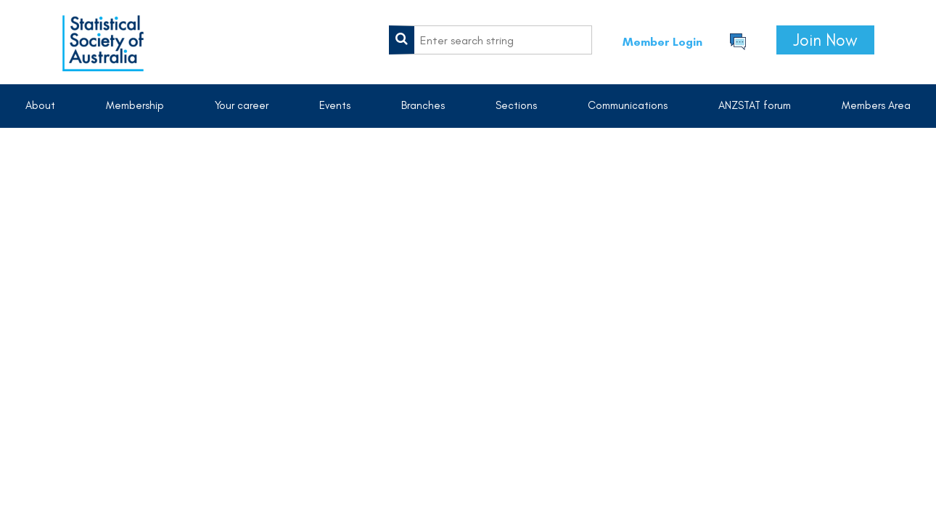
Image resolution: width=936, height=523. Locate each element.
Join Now (825, 40)
